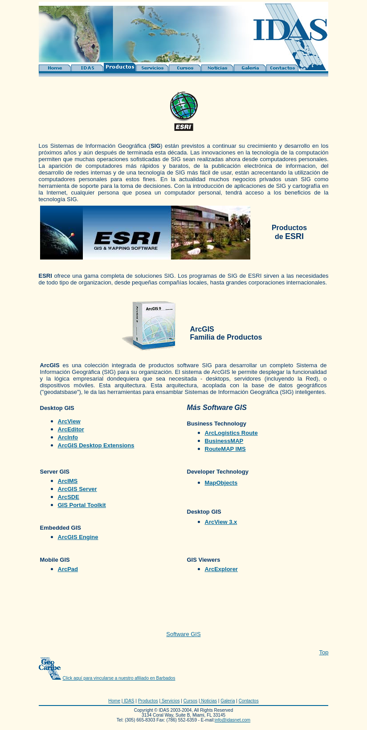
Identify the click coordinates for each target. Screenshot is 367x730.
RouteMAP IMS (225, 449)
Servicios (169, 700)
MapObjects (221, 482)
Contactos (249, 700)
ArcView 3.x (221, 522)
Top (324, 652)
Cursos (191, 700)
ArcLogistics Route (231, 433)
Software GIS (183, 634)
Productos (148, 700)
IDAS (128, 700)
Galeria (227, 700)
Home (114, 700)
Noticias (208, 700)
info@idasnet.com (232, 720)
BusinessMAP (224, 441)
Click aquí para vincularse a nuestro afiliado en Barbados (119, 678)
